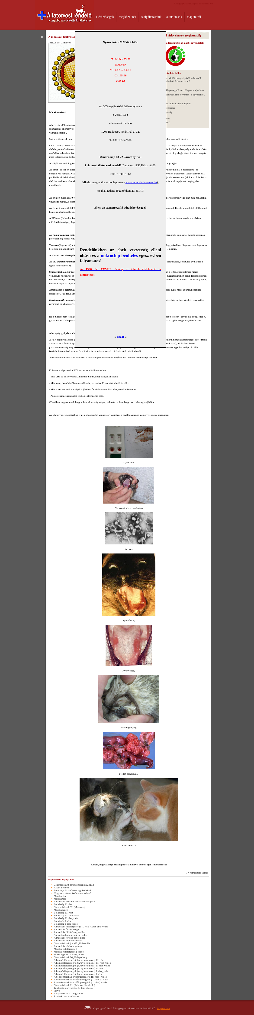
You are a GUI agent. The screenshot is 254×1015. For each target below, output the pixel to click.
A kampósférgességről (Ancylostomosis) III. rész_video (82, 962)
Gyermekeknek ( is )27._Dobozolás (72, 943)
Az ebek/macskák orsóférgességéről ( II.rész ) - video (81, 979)
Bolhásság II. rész (63, 904)
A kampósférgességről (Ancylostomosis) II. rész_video (82, 965)
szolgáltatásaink (151, 17)
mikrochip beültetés (119, 255)
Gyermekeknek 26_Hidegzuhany (70, 957)
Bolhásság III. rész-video (66, 915)
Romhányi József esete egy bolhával (72, 890)
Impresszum (163, 1008)
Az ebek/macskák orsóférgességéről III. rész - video (80, 976)
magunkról (194, 17)
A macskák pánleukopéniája (68, 946)
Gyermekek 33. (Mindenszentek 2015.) (74, 884)
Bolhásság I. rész (62, 921)
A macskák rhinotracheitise (68, 940)
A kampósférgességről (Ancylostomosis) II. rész (78, 968)
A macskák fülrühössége (66, 929)
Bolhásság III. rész (63, 912)
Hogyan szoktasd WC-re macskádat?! (73, 893)
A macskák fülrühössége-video (69, 932)
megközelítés (127, 17)
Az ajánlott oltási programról (68, 993)
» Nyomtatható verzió (197, 872)
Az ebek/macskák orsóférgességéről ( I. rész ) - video (81, 982)
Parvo (57, 990)
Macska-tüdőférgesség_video (69, 951)
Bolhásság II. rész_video (66, 918)
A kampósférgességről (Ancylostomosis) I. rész (78, 973)
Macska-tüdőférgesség (65, 948)
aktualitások (174, 17)
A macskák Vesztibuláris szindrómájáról (170, 103)
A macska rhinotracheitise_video (70, 934)
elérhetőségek (105, 17)
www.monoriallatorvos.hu (141, 182)
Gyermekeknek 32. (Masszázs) (69, 907)
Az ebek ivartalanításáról (66, 996)
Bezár (120, 336)
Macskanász (60, 895)
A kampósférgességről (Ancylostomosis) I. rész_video (81, 971)
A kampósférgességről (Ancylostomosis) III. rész (79, 960)
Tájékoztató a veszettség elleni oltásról (73, 987)
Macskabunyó (61, 909)
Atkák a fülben (61, 887)
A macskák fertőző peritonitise (69, 937)
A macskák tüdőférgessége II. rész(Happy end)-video (177, 90)
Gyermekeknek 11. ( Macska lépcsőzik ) (74, 985)
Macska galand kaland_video (69, 954)
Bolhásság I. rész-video (66, 923)
